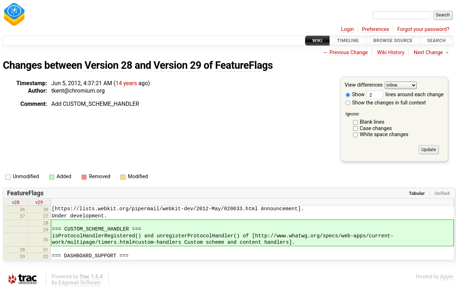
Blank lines (372, 122)
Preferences (375, 29)
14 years (126, 83)
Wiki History (390, 53)
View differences (364, 85)
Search (436, 40)
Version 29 (177, 65)
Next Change (428, 53)
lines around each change (405, 95)
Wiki (317, 40)
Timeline (348, 40)
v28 (16, 202)
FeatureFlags (244, 65)
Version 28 (108, 65)
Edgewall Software (79, 283)
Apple (446, 277)
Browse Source (393, 40)
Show (355, 95)
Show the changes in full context (386, 103)
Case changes (376, 128)
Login (347, 29)
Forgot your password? (423, 29)
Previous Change (349, 53)
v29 (39, 202)
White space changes (384, 134)
